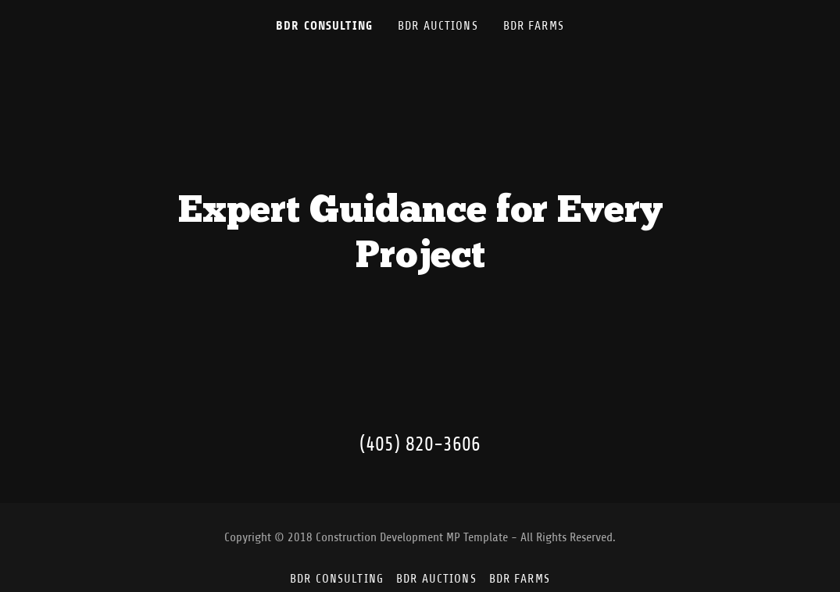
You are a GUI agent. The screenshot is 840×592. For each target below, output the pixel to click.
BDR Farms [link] (533, 26)
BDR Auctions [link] (438, 26)
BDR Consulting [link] (324, 25)
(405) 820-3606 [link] (420, 444)
